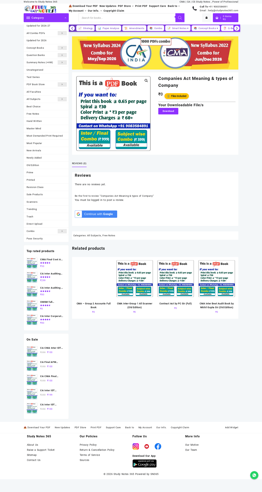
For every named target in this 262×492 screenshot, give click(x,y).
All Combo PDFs (47, 33)
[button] (146, 80)
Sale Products (35, 194)
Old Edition (33, 165)
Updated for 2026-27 (38, 25)
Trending (32, 209)
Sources (84, 460)
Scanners (32, 202)
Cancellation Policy (103, 449)
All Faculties (34, 91)
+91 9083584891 (218, 6)
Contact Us (34, 460)
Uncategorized (35, 69)
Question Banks (47, 55)
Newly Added (34, 157)
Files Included (176, 96)
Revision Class (35, 187)
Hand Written (34, 121)
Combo (47, 231)
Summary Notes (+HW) (47, 62)
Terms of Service (90, 454)
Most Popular (34, 143)
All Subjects (47, 99)
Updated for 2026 (37, 40)
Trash (30, 216)
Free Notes (33, 113)
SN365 (154, 474)
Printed (31, 180)
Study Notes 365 (124, 474)
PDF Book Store (47, 84)
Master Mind (34, 128)
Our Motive (192, 444)
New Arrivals (34, 150)
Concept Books (47, 48)
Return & (86, 449)
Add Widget (231, 427)
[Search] (179, 17)
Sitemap (32, 454)
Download (168, 111)
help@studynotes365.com (223, 10)
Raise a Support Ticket (41, 449)
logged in (96, 200)
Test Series (33, 77)
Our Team (191, 449)
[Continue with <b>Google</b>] (96, 214)
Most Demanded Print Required (45, 135)
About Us (32, 444)
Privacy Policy (88, 444)
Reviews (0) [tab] (79, 163)
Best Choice (34, 106)
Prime (30, 172)
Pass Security (35, 238)
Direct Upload (34, 223)
